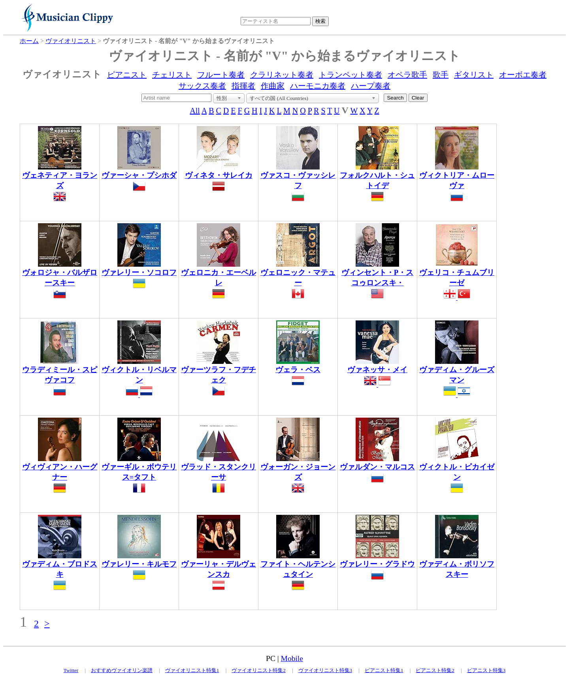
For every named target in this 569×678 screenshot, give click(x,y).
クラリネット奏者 (281, 74)
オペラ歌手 (407, 74)
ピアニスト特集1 (384, 670)
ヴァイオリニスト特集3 (325, 670)
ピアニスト (127, 74)
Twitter (71, 670)
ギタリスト (474, 74)
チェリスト (172, 74)
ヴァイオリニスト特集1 (192, 670)
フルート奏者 (221, 74)
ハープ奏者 (370, 85)
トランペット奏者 (350, 74)
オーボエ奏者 (522, 74)
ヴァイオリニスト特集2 (259, 670)
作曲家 (272, 85)
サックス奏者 (202, 85)
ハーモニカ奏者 (317, 85)
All (195, 110)
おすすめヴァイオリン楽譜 (122, 670)
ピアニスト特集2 (435, 670)
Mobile (292, 658)
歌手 (440, 74)
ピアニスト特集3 (486, 670)
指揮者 (243, 85)
